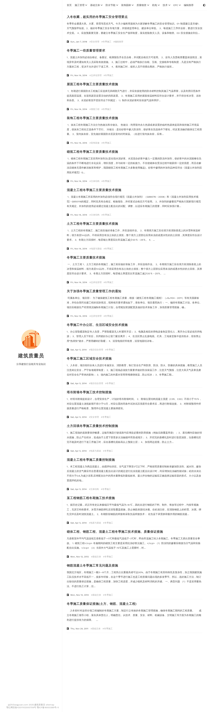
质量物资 (143, 5)
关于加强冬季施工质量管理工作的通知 (94, 291)
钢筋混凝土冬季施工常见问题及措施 (92, 565)
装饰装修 (95, 143)
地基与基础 (96, 248)
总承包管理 (96, 75)
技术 (166, 5)
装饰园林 (127, 5)
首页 (69, 5)
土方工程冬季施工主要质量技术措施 (92, 223)
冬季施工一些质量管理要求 (86, 50)
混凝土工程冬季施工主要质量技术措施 (94, 190)
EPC (177, 5)
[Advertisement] (130, 658)
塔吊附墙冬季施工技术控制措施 (89, 392)
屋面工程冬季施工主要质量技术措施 (92, 84)
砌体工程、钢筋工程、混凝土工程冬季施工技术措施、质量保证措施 (115, 532)
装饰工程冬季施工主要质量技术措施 (92, 118)
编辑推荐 (189, 5)
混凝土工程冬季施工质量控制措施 (91, 460)
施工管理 (81, 5)
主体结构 (95, 181)
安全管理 (95, 41)
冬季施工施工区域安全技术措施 (89, 358)
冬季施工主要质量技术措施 (86, 257)
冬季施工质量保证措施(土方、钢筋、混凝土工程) (102, 604)
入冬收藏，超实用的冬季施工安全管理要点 (97, 17)
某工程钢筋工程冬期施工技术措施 (91, 498)
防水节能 (112, 5)
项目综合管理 (96, 349)
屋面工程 (95, 109)
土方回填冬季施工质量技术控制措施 (92, 426)
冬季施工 (107, 41)
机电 (156, 5)
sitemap (50, 704)
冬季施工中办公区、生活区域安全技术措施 (97, 325)
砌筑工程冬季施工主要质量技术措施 (92, 152)
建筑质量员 (31, 356)
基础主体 (96, 5)
